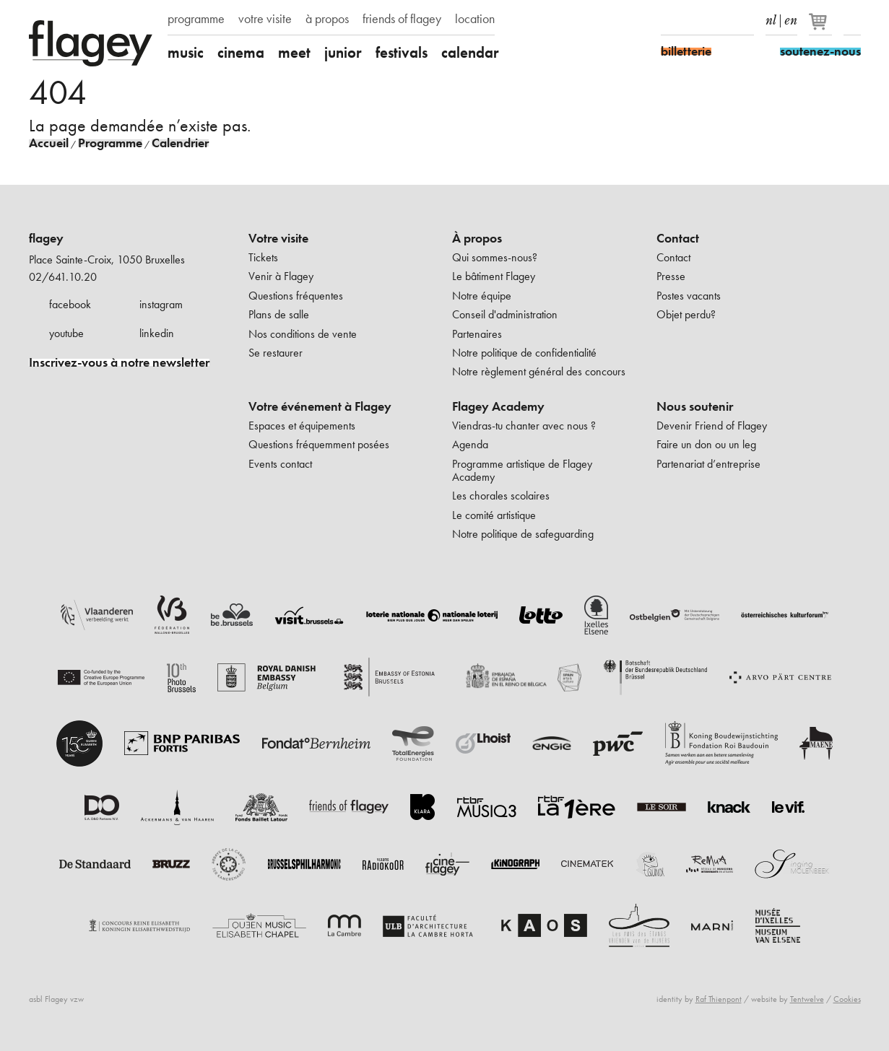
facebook (70, 304)
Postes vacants (688, 295)
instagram (161, 304)
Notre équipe (481, 295)
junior (343, 52)
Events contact (280, 463)
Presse (670, 276)
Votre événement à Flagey (319, 406)
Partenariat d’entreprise (708, 463)
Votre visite (278, 238)
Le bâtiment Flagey (493, 276)
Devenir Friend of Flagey (711, 425)
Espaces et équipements (301, 425)
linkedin (156, 333)
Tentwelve (807, 999)
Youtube (720, 20)
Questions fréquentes (295, 295)
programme (196, 19)
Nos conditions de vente (302, 333)
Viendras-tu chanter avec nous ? (524, 425)
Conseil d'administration (505, 314)
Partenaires (477, 333)
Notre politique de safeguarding (523, 533)
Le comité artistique (494, 515)
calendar (470, 52)
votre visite (265, 19)
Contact (677, 238)
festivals (402, 52)
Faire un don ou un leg (706, 444)
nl (771, 17)
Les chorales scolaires (501, 495)
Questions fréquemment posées (318, 444)
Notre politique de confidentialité (524, 352)
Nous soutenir (694, 406)
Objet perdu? (686, 314)
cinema (240, 52)
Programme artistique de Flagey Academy (522, 470)
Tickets (263, 257)
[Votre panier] (821, 27)
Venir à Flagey (280, 276)
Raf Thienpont (718, 999)
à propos (327, 19)
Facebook (669, 20)
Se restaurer (275, 352)
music (186, 52)
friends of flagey (402, 19)
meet (294, 52)
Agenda (470, 444)
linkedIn (745, 20)
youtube (66, 333)
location (475, 19)
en (790, 17)
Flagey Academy (498, 406)
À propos (477, 238)
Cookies (847, 999)
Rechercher (852, 20)
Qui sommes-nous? (494, 257)
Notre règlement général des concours (538, 371)
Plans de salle (278, 314)
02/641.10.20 (63, 276)
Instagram (694, 20)
